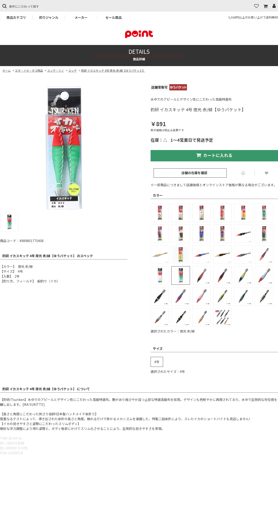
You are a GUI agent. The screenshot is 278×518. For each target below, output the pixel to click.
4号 (156, 361)
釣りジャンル (48, 17)
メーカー (81, 17)
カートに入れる (214, 155)
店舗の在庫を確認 (194, 172)
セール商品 (113, 17)
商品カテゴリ (16, 17)
